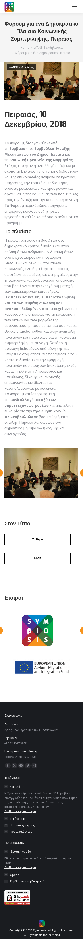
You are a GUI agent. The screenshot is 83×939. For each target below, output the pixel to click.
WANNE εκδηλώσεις (21, 67)
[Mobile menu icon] (74, 6)
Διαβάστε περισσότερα (20, 811)
